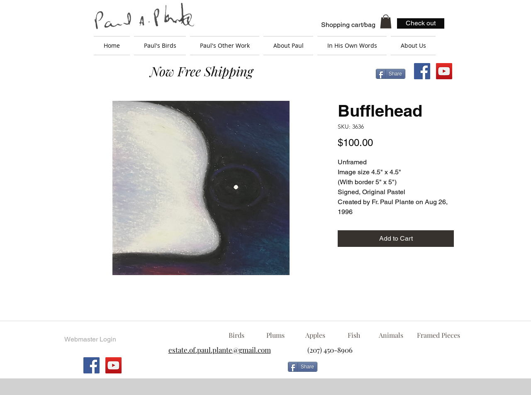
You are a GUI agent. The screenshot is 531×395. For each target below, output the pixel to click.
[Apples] (315, 335)
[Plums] (275, 335)
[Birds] (236, 335)
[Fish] (354, 335)
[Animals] (391, 335)
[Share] (390, 74)
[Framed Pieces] (438, 335)
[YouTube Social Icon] (444, 71)
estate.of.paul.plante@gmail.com (219, 349)
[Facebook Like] (388, 370)
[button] (386, 21)
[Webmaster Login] (90, 339)
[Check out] (420, 23)
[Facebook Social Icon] (422, 71)
